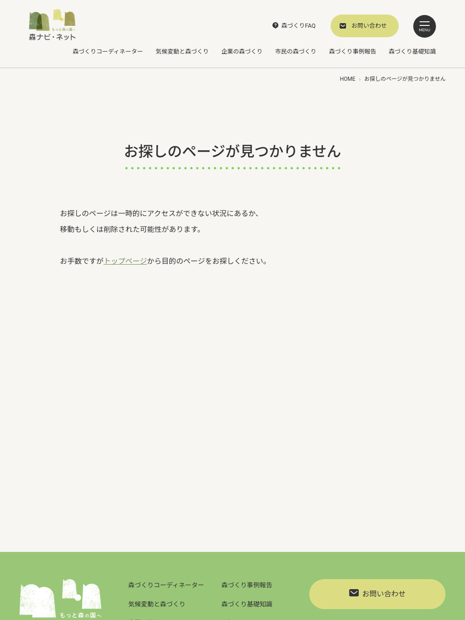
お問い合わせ (369, 25)
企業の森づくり (241, 51)
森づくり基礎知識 (412, 51)
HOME (347, 79)
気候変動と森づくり (182, 51)
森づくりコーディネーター (108, 51)
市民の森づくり (296, 51)
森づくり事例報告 (352, 51)
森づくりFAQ (299, 25)
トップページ (125, 261)
